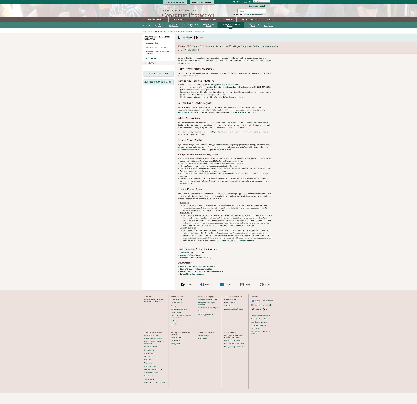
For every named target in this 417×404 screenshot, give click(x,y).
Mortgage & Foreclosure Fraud (207, 311)
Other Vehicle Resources (179, 320)
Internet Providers (230, 311)
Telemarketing (149, 390)
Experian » (184, 269)
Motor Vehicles (158, 36)
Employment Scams (150, 377)
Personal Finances (203, 347)
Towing (173, 317)
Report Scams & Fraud (158, 85)
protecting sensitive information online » (224, 96)
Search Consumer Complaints (153, 350)
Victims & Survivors (250, 31)
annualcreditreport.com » (188, 124)
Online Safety (228, 317)
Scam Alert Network (150, 358)
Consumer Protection (249, 26)
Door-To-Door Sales (150, 368)
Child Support (179, 31)
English (257, 1)
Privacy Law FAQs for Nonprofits (234, 358)
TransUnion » (185, 264)
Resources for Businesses (232, 352)
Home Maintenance (204, 322)
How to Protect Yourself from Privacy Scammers (158, 64)
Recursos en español (257, 6)
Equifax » (183, 267)
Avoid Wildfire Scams (151, 384)
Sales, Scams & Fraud (208, 36)
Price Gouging (148, 387)
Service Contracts (176, 314)
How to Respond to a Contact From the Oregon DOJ (233, 347)
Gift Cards (147, 371)
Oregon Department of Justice (179, 10)
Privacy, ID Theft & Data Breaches (231, 36)
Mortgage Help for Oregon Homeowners (206, 315)
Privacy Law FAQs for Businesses (235, 355)
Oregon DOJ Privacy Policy (259, 337)
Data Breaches (150, 70)
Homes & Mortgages (173, 36)
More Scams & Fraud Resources (154, 394)
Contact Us (248, 2)
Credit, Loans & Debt (253, 36)
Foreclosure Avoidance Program (208, 319)
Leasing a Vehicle (176, 311)
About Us (236, 2)
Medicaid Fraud (149, 361)
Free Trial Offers (149, 365)
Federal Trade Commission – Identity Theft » (197, 278)
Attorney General (155, 31)
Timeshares (148, 374)
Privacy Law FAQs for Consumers (156, 59)
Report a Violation (234, 320)
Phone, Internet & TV (191, 36)
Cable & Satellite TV (230, 314)
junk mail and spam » (241, 98)
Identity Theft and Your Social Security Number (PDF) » (201, 283)
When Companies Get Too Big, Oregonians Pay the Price (154, 311)
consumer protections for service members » (236, 252)
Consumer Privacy (151, 55)
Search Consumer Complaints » (158, 94)
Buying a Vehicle (176, 324)
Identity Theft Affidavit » (219, 143)
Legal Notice (255, 340)
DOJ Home (146, 43)
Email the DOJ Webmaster (259, 333)
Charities (229, 31)
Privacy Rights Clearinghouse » (192, 285)
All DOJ (263, 26)
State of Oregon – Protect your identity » (196, 280)
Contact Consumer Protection (260, 327)
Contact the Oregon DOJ (259, 330)
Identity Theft (150, 74)
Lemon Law (174, 332)
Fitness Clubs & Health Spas (153, 381)
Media (270, 31)
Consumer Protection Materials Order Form (154, 354)
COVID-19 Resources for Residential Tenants (206, 326)
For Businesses (268, 36)
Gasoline (174, 335)
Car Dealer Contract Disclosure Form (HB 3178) (181, 328)
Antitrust (146, 37)
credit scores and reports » (245, 124)
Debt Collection (203, 350)
